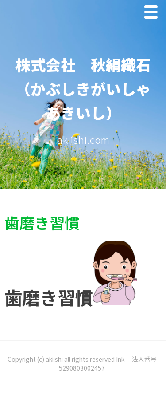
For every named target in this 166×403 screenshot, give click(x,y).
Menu (153, 14)
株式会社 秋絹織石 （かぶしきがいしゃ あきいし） (90, 88)
